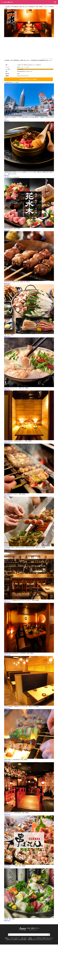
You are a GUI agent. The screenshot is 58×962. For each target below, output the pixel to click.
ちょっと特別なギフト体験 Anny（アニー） (43, 937)
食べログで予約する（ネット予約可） (28, 79)
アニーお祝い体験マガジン (7, 2)
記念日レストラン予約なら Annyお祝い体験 (16, 939)
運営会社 (7, 937)
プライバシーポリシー (15, 937)
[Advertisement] (29, 47)
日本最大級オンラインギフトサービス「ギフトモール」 (39, 939)
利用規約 (30, 937)
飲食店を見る (7, 230)
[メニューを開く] (55, 2)
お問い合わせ (24, 937)
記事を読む (6, 120)
